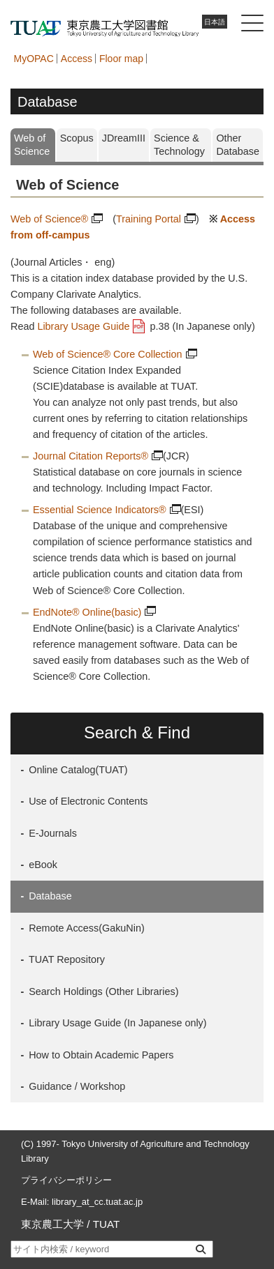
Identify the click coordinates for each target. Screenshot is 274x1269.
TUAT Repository (65, 959)
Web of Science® (49, 219)
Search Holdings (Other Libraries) (102, 991)
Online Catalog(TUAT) (76, 769)
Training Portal (148, 219)
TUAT (106, 1224)
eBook (41, 864)
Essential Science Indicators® (99, 509)
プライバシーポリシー (66, 1180)
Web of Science (32, 144)
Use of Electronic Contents (86, 801)
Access (76, 58)
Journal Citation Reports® (90, 456)
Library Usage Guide (83, 326)
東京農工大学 (52, 1224)
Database (49, 896)
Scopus (77, 138)
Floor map (121, 58)
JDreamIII (123, 138)
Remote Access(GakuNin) (85, 928)
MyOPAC (34, 58)
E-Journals (51, 833)
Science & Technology (179, 144)
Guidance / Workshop (75, 1086)
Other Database (237, 144)
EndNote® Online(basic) (87, 612)
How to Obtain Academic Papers (99, 1055)
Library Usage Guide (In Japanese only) (116, 1022)
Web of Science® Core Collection (107, 354)
